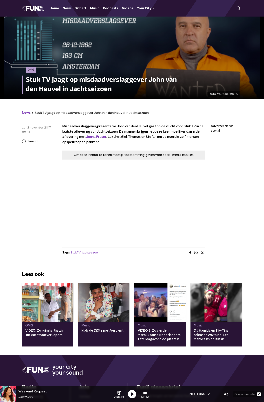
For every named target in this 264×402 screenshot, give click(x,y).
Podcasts (110, 8)
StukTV (76, 252)
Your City (146, 8)
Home (54, 8)
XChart (81, 8)
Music (94, 8)
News (67, 8)
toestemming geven (139, 155)
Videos (127, 8)
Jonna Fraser (96, 137)
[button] (118, 394)
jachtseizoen (90, 252)
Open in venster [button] (247, 394)
